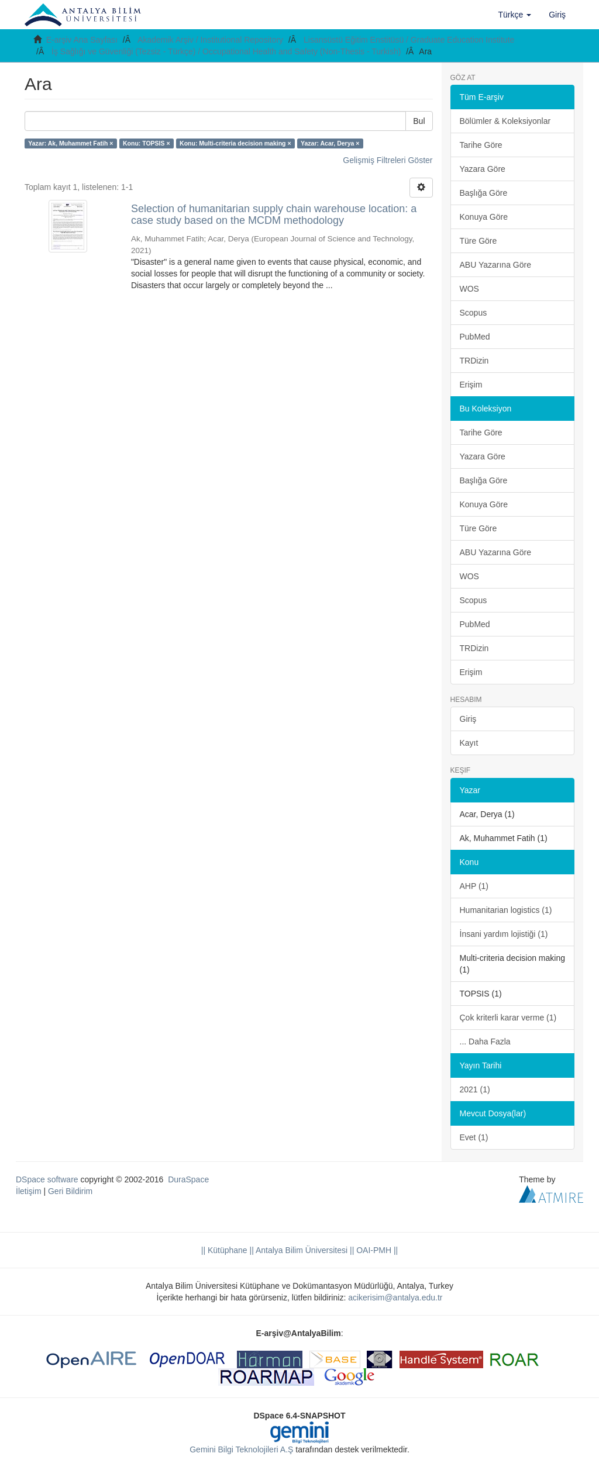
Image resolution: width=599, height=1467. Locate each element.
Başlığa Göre (484, 193)
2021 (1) (475, 1089)
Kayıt (469, 743)
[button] (515, 14)
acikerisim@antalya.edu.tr (395, 1297)
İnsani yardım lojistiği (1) (504, 934)
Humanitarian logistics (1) (506, 910)
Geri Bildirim (70, 1191)
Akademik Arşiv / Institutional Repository (210, 39)
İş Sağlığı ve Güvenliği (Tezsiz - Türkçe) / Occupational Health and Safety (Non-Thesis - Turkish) (226, 51)
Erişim (471, 384)
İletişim (29, 1191)
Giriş (468, 719)
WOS (469, 288)
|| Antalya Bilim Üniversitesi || (300, 1250)
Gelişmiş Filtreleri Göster (387, 160)
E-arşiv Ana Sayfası (82, 39)
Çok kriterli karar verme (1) (508, 1017)
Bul (419, 121)
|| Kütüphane (224, 1250)
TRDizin (474, 360)
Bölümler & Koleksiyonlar (505, 121)
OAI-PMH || (376, 1250)
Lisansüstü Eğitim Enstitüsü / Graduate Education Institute (409, 39)
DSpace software (47, 1179)
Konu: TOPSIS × (146, 143)
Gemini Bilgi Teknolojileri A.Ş (241, 1449)
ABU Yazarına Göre (495, 264)
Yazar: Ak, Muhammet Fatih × (70, 143)
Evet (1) (474, 1137)
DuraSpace (188, 1179)
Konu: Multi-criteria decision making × (235, 143)
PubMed (475, 336)
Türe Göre (478, 240)
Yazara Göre (482, 169)
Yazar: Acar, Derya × (330, 143)
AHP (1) (474, 886)
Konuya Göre (484, 217)
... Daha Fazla (485, 1041)
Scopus (473, 312)
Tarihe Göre (481, 145)
